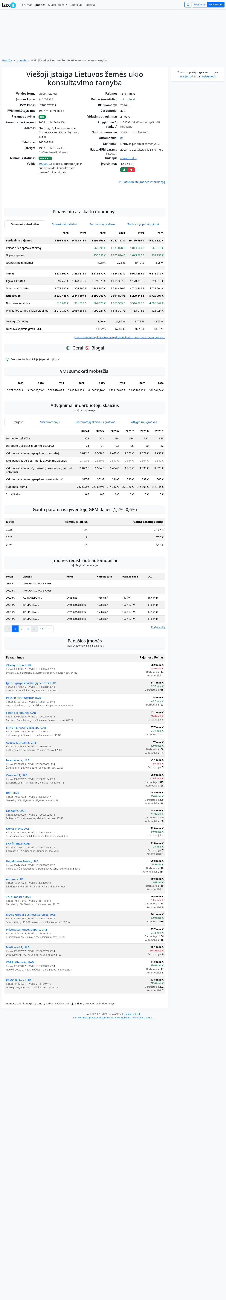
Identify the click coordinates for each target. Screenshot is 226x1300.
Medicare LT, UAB (18, 990)
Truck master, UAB (18, 940)
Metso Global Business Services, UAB (31, 957)
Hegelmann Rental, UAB (22, 904)
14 (41, 672)
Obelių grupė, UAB (18, 708)
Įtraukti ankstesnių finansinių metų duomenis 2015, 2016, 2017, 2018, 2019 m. (119, 380)
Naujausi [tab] (18, 465)
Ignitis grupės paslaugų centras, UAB (31, 726)
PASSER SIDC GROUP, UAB (23, 741)
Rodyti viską (158, 670)
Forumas (26, 5)
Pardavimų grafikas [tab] (102, 267)
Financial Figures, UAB (21, 756)
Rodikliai (76, 5)
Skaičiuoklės (56, 5)
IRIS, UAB (12, 836)
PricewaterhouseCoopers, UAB (26, 972)
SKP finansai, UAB (18, 886)
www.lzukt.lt (128, 158)
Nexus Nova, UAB (18, 871)
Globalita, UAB (15, 854)
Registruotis (216, 4)
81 (121, 138)
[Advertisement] (85, 237)
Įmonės (40, 5)
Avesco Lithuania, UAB (21, 785)
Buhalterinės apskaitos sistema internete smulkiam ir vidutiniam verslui (113, 1060)
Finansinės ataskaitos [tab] (25, 267)
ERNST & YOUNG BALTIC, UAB (26, 770)
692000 (43, 164)
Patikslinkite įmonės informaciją (141, 182)
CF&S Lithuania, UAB (20, 1005)
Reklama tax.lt (133, 1057)
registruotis (208, 76)
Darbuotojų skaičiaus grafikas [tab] (95, 465)
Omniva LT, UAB (17, 818)
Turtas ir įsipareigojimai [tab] (143, 267)
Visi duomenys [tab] (49, 465)
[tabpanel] (84, 327)
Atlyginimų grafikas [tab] (144, 465)
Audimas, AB (14, 922)
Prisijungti (200, 4)
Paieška (90, 5)
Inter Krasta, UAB (17, 803)
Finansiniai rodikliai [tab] (64, 267)
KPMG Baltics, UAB (18, 1023)
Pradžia (7, 60)
